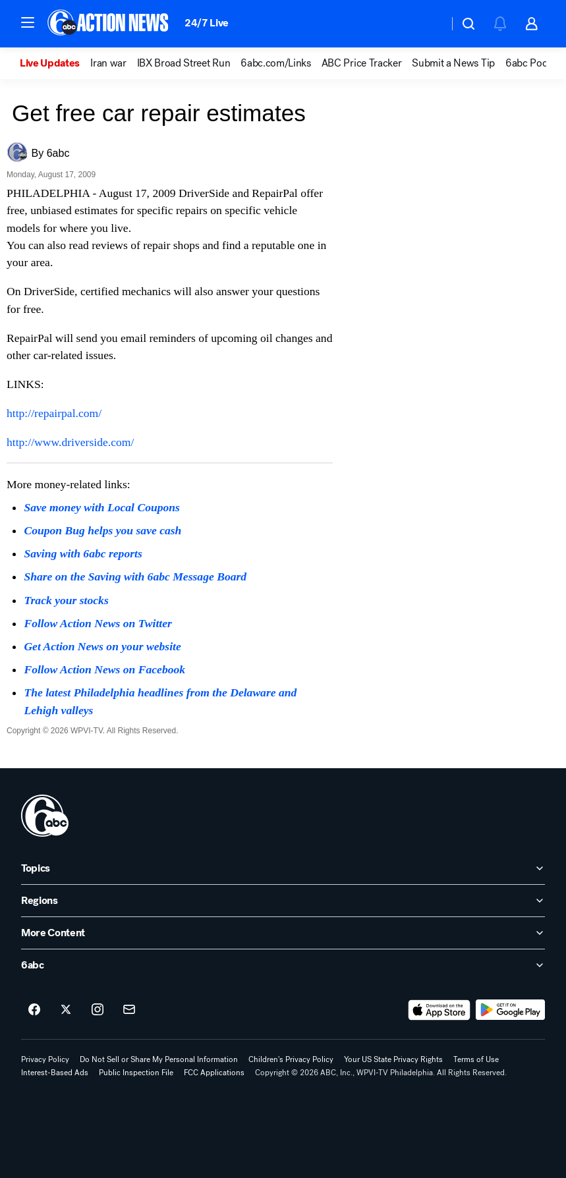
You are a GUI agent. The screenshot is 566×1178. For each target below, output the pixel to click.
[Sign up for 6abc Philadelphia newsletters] (129, 1010)
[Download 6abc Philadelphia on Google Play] (510, 1010)
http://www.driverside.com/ (70, 442)
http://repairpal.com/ (54, 413)
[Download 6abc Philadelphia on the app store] (439, 1010)
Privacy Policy (45, 1059)
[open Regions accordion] (283, 900)
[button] (28, 22)
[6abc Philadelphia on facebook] (34, 1010)
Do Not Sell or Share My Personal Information (159, 1059)
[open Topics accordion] (283, 868)
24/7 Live (206, 23)
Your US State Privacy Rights (393, 1059)
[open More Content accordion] (283, 933)
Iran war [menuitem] (108, 63)
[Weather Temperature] (428, 24)
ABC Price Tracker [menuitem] (362, 63)
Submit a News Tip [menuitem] (453, 63)
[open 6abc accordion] (283, 965)
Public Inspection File (136, 1073)
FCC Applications (214, 1073)
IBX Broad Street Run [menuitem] (184, 63)
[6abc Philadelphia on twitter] (66, 1010)
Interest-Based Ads (54, 1073)
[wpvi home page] (45, 816)
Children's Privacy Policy (290, 1059)
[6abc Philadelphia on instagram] (97, 1010)
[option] (55, 63)
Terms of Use (476, 1059)
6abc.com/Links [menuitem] (276, 63)
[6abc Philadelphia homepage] (109, 23)
